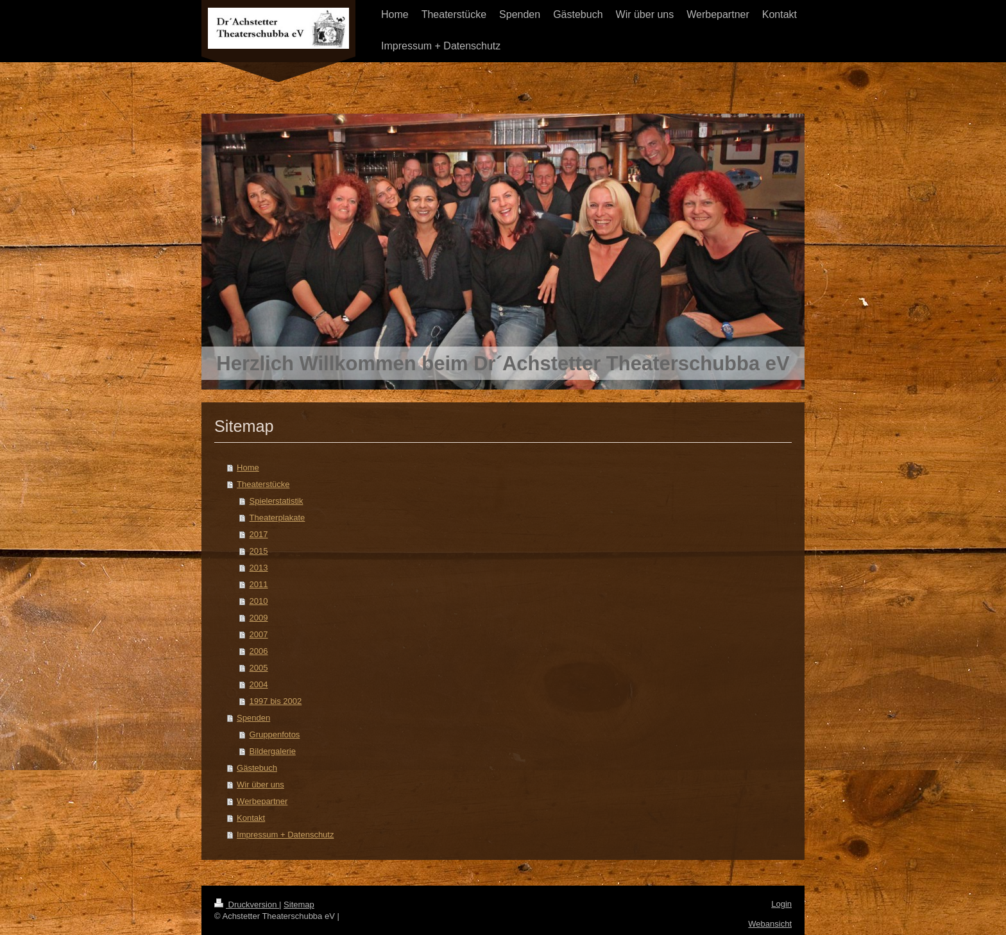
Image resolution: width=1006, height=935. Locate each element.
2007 (259, 634)
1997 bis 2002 (276, 701)
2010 (259, 601)
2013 (259, 567)
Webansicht (770, 924)
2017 (259, 534)
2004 (259, 684)
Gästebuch (257, 768)
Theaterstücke (263, 484)
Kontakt (251, 818)
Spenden (253, 718)
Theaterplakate (277, 517)
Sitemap (299, 904)
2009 (259, 617)
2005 (259, 668)
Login (781, 904)
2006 (259, 651)
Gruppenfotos (275, 734)
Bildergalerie (273, 751)
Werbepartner (262, 801)
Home (248, 467)
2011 (259, 584)
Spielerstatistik (276, 501)
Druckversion (246, 904)
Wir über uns (260, 784)
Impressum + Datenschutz (285, 834)
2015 (259, 551)
